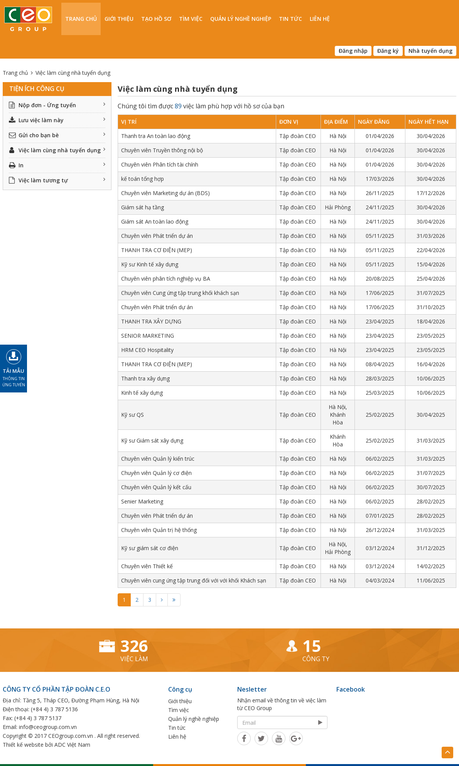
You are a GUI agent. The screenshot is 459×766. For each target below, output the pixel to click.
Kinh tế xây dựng (142, 392)
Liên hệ (320, 18)
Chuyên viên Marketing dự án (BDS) (165, 193)
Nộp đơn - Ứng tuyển (57, 105)
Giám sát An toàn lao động (154, 221)
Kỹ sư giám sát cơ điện (149, 548)
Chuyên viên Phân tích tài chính (159, 164)
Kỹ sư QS (132, 414)
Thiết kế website (23, 744)
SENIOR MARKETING (147, 335)
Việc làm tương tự (57, 180)
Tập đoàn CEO (297, 136)
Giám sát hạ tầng (142, 207)
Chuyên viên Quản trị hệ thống (159, 530)
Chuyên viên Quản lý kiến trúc (157, 458)
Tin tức (290, 18)
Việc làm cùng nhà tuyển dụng (57, 150)
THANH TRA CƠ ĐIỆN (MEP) (156, 250)
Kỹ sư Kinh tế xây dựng (149, 264)
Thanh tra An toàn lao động (155, 136)
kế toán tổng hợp (142, 178)
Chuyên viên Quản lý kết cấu (156, 487)
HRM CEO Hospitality (147, 350)
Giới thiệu (119, 18)
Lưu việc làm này (57, 120)
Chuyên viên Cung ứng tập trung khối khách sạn (180, 292)
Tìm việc (190, 18)
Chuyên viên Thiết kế (147, 566)
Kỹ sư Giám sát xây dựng (152, 440)
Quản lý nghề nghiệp (240, 18)
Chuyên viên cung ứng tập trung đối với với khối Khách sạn (193, 580)
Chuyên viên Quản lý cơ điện (156, 472)
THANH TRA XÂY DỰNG (151, 321)
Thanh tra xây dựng (145, 378)
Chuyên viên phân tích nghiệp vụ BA (165, 278)
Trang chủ (81, 18)
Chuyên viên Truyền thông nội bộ (162, 150)
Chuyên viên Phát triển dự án (157, 235)
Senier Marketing (142, 501)
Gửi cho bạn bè (57, 135)
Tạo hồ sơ (156, 18)
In (57, 165)
